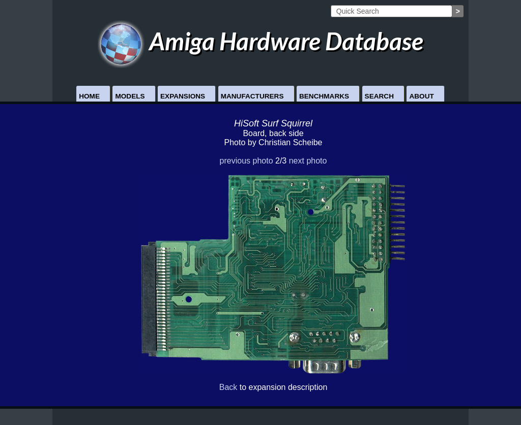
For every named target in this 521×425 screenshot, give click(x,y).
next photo (308, 160)
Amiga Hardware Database (261, 40)
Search (379, 96)
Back (228, 387)
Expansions (182, 96)
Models (129, 96)
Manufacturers (252, 96)
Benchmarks (324, 96)
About (421, 96)
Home (89, 96)
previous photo (246, 160)
